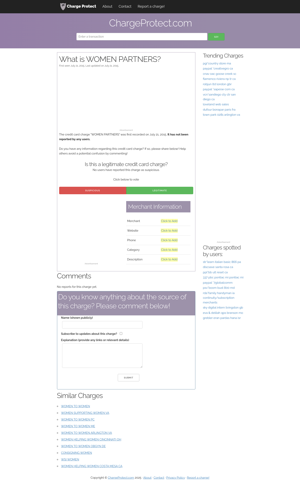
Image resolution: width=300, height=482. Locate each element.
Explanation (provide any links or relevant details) (95, 340)
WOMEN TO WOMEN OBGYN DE (83, 446)
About (107, 6)
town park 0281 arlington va (221, 114)
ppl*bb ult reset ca (215, 272)
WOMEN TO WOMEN (75, 406)
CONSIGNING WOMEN (76, 453)
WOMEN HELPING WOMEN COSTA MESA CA (91, 466)
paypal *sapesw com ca (219, 89)
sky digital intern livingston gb (223, 307)
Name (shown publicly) (77, 318)
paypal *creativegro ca (218, 68)
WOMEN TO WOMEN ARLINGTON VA (86, 433)
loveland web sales (216, 104)
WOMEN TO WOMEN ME (78, 426)
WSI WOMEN (70, 459)
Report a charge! (151, 6)
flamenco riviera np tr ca (219, 79)
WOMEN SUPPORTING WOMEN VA (85, 413)
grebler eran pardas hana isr (222, 318)
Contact (125, 6)
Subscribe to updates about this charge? (89, 334)
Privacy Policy (175, 477)
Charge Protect (78, 7)
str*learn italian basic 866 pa (222, 262)
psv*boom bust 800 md (219, 288)
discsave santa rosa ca (218, 267)
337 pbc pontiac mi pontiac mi (223, 277)
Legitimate (159, 190)
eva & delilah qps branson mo (223, 313)
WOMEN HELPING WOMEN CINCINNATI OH (91, 439)
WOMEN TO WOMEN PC (78, 419)
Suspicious (92, 190)
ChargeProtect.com (121, 477)
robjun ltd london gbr (217, 84)
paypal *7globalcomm (217, 282)
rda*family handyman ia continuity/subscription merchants (219, 297)
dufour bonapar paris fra (219, 109)
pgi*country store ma (217, 63)
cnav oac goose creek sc (219, 74)
